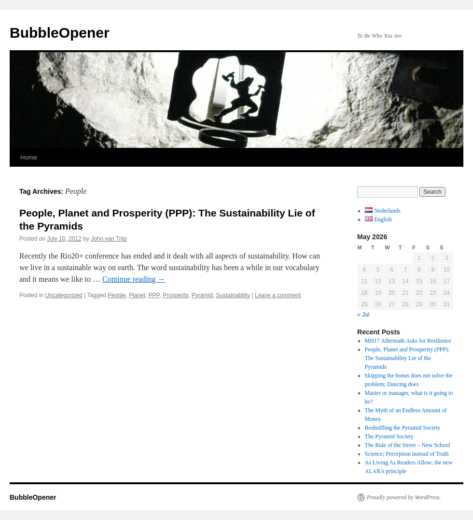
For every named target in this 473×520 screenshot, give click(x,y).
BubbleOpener (60, 33)
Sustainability (233, 295)
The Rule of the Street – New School (407, 445)
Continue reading (134, 279)
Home (28, 157)
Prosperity (175, 295)
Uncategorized (63, 295)
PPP (154, 295)
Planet (137, 295)
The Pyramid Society (389, 436)
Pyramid (202, 295)
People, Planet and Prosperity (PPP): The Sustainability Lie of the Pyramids (407, 358)
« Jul (363, 314)
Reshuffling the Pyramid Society (403, 427)
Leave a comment (278, 295)
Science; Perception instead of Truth (407, 453)
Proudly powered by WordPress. (404, 497)
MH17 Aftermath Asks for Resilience (408, 340)
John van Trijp (109, 238)
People (116, 295)
